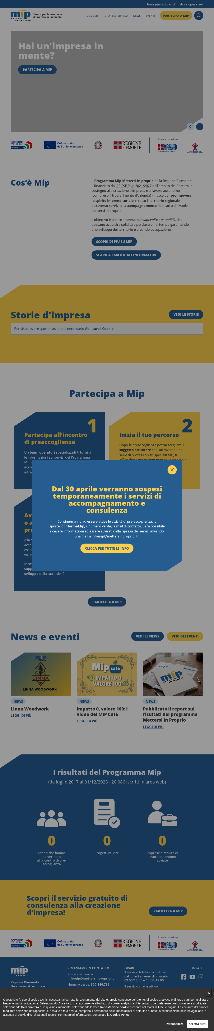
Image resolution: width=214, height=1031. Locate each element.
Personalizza (174, 1024)
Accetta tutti (197, 1024)
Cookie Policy (120, 1014)
